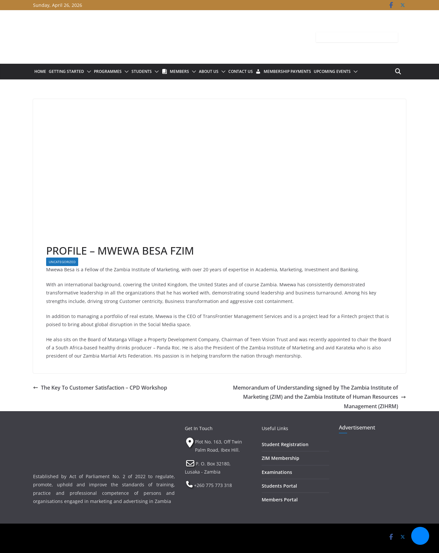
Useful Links (275, 428)
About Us (209, 71)
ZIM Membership (280, 458)
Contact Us (240, 71)
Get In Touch (199, 428)
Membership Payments (287, 71)
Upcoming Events (332, 71)
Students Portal (279, 486)
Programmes (108, 71)
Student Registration (285, 444)
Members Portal (280, 499)
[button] (87, 71)
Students (142, 71)
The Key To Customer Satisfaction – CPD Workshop (100, 387)
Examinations (277, 472)
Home (40, 71)
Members (179, 71)
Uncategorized (62, 262)
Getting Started (66, 71)
